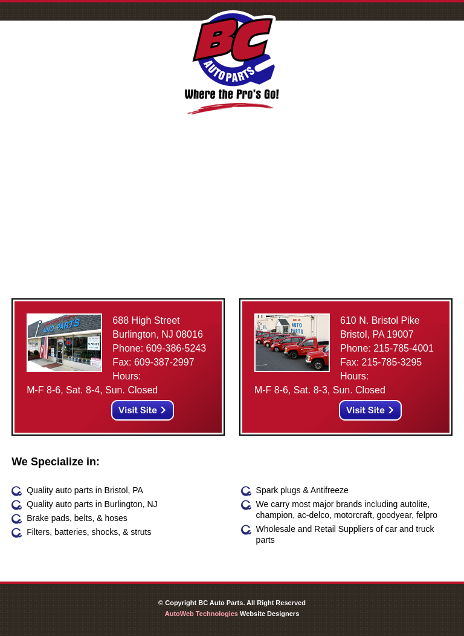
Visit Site (142, 410)
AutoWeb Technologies (201, 613)
